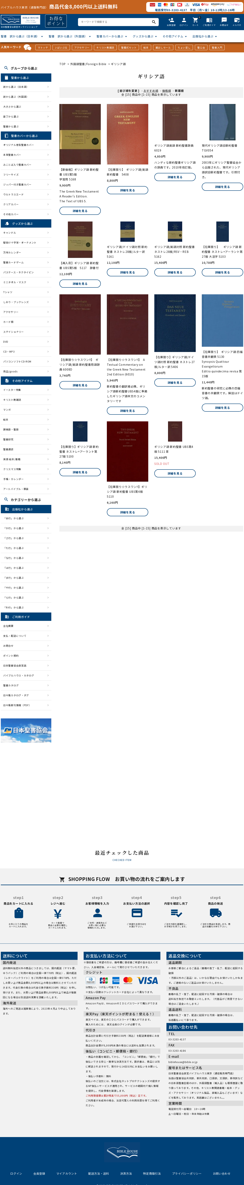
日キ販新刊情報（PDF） (17, 705)
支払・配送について (14, 635)
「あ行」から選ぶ (14, 518)
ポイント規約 (11, 655)
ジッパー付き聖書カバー (17, 184)
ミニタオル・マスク (14, 282)
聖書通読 (8, 449)
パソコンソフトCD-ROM (17, 361)
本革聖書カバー (12, 154)
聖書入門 (217, 47)
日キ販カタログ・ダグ (16, 695)
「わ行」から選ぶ (14, 607)
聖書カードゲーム (13, 262)
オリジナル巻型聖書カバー (18, 144)
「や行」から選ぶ (14, 587)
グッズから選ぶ (143, 36)
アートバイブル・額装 (16, 489)
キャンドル (9, 232)
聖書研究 (8, 439)
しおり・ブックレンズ (16, 302)
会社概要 (8, 625)
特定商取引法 (152, 1173)
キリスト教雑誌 (105, 47)
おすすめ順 (150, 91)
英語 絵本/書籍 (12, 459)
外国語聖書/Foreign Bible (88, 64)
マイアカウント (66, 1173)
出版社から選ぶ (202, 36)
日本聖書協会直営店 (14, 665)
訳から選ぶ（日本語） (16, 86)
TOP (62, 64)
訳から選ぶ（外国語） (16, 96)
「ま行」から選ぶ (14, 577)
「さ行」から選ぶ (14, 538)
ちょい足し (184, 47)
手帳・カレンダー (13, 479)
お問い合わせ (222, 1173)
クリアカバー (11, 204)
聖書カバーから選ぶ (110, 36)
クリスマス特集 (12, 469)
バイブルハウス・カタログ (18, 675)
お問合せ (8, 645)
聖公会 (201, 47)
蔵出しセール (163, 47)
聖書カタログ (11, 685)
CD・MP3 (9, 351)
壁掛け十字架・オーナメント (20, 242)
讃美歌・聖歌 (11, 429)
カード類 (8, 321)
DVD (5, 341)
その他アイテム (173, 36)
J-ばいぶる (61, 47)
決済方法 (126, 1173)
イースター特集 (12, 389)
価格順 (166, 91)
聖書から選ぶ (11, 126)
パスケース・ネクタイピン (18, 272)
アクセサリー (81, 47)
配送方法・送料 (98, 1173)
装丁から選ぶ (11, 116)
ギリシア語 (118, 64)
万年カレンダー (12, 252)
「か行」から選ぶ (14, 528)
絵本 (145, 47)
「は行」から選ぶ (14, 567)
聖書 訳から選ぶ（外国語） (68, 36)
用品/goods (10, 371)
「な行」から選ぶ (14, 558)
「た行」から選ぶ (14, 548)
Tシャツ (8, 292)
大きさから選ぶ (12, 106)
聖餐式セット (129, 47)
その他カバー (11, 214)
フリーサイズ (11, 174)
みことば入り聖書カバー (17, 164)
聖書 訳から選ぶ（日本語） (20, 36)
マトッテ (43, 47)
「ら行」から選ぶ (14, 597)
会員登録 (39, 1173)
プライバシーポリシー (187, 1173)
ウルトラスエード (13, 194)
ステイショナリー (13, 331)
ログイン (16, 1173)
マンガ (7, 409)
